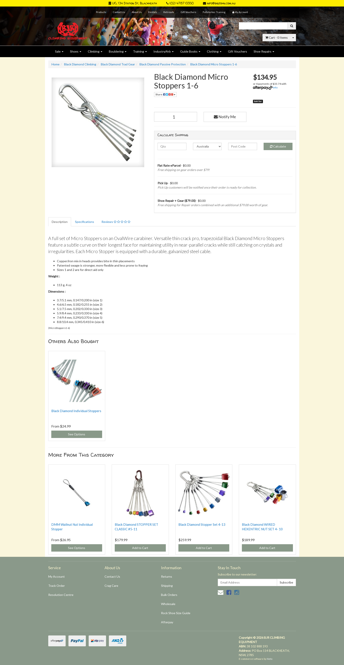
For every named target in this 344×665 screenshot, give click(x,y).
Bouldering (117, 51)
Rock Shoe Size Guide (175, 613)
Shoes (75, 51)
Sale (59, 51)
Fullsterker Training (214, 12)
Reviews (115, 222)
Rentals (152, 12)
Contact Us (119, 12)
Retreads (168, 12)
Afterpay (167, 622)
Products (101, 12)
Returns (166, 576)
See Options (76, 434)
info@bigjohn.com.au (219, 3)
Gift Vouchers (188, 12)
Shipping (167, 585)
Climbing (95, 51)
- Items (276, 37)
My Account (56, 576)
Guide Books (190, 51)
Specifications (84, 222)
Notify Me (225, 116)
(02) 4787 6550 (180, 3)
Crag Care (111, 585)
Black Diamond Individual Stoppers (76, 411)
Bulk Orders (169, 595)
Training (140, 51)
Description (60, 222)
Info (275, 87)
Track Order (56, 585)
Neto (269, 658)
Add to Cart (140, 548)
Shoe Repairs (264, 51)
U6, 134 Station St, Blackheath (133, 3)
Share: (165, 94)
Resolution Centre (60, 595)
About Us (137, 12)
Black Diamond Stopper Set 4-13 (201, 524)
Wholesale (168, 604)
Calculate (278, 146)
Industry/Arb (163, 51)
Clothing (214, 51)
